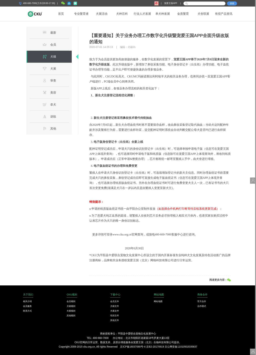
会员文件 (114, 301)
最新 (49, 33)
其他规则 (71, 315)
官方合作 (201, 301)
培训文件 (114, 315)
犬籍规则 (71, 306)
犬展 (49, 68)
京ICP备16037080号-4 (132, 346)
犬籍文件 (114, 306)
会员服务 (27, 306)
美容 (49, 92)
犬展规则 (71, 311)
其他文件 (114, 320)
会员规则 (71, 301)
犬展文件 (114, 311)
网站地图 (158, 301)
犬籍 (49, 57)
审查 (49, 80)
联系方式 (27, 311)
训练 (49, 116)
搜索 (232, 3)
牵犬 (49, 104)
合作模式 (201, 306)
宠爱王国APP (171, 3)
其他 (49, 128)
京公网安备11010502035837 (181, 346)
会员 (49, 45)
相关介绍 (27, 301)
